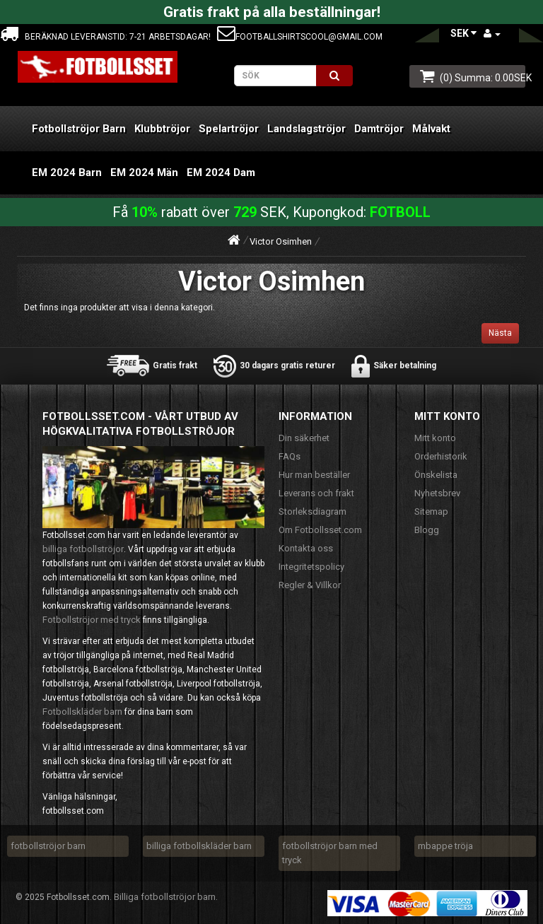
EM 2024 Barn (67, 172)
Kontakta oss (306, 548)
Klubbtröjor (162, 128)
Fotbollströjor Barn (79, 128)
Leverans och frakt (316, 493)
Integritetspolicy (311, 566)
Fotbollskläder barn (82, 711)
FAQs (289, 456)
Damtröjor (379, 128)
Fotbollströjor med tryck (91, 619)
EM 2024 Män (144, 172)
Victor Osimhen (281, 241)
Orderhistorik (440, 456)
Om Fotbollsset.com (320, 530)
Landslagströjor (306, 128)
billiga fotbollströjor (83, 549)
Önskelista (435, 474)
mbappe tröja (445, 846)
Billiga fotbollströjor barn (165, 896)
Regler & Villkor (310, 585)
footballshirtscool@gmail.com (300, 37)
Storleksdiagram (312, 511)
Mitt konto (435, 438)
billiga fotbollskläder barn (199, 846)
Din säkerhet (304, 438)
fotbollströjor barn (48, 846)
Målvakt (431, 128)
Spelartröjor (229, 128)
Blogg (426, 530)
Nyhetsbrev (437, 493)
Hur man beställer (314, 474)
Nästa (500, 333)
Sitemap (431, 511)
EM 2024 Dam (221, 172)
